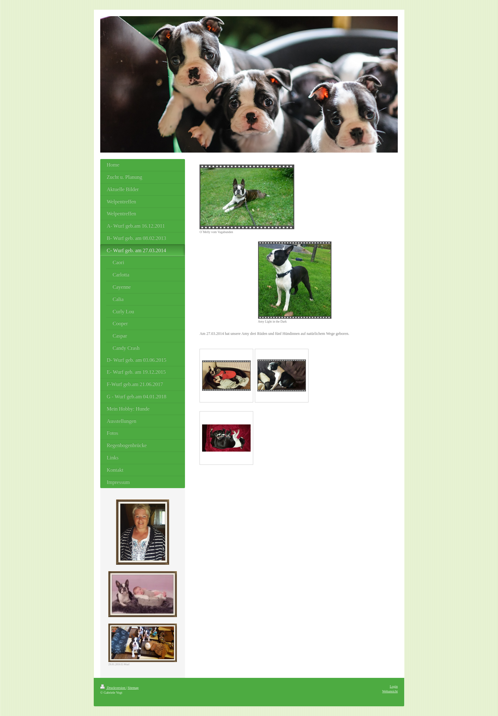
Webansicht (390, 691)
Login (394, 686)
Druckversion (113, 687)
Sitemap (132, 687)
